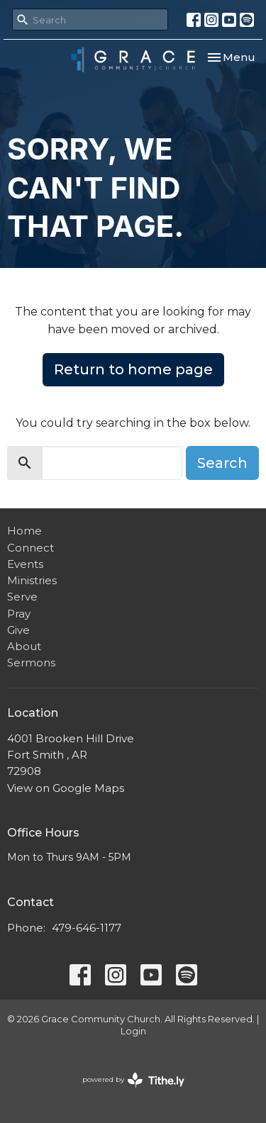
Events (25, 564)
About (24, 646)
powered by (133, 1080)
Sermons (31, 662)
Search (222, 462)
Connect (30, 547)
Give (18, 630)
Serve (22, 596)
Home (24, 530)
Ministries (32, 580)
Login (133, 1031)
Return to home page (133, 369)
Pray (19, 613)
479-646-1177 (86, 927)
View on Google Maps (65, 788)
